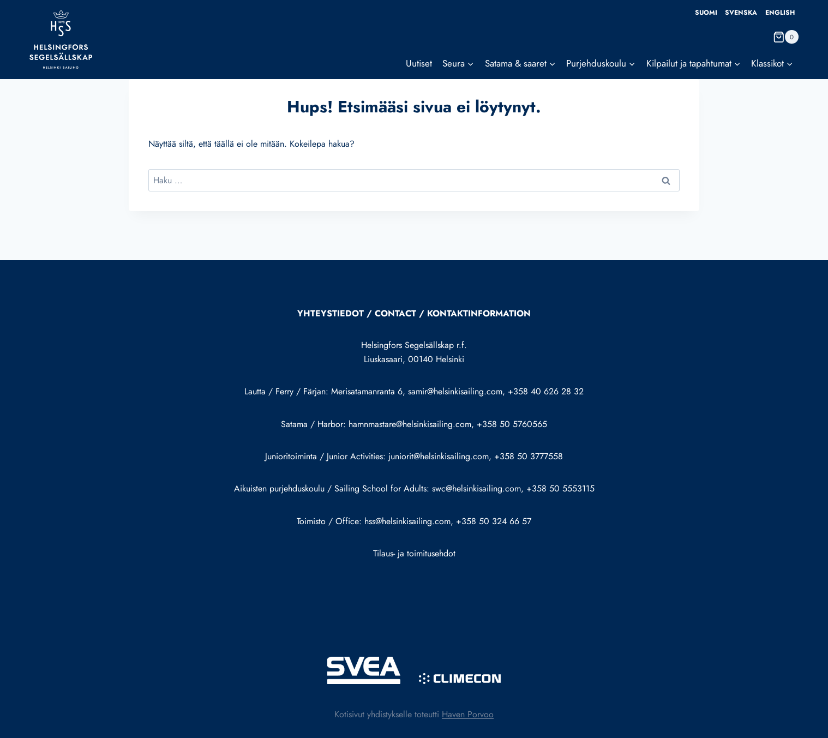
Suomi (706, 12)
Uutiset (419, 63)
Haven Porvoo (468, 714)
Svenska (741, 12)
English (780, 12)
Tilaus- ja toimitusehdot (414, 553)
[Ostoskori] (786, 37)
